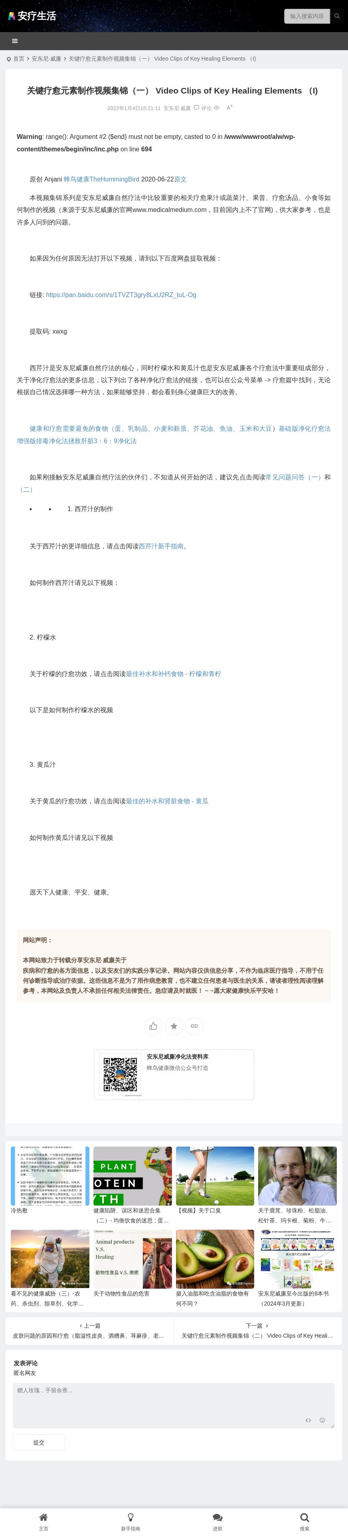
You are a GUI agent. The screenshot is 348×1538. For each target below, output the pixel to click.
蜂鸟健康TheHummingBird (101, 179)
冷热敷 (19, 1210)
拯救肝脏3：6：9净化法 (102, 441)
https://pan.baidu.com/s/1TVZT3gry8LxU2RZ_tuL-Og (121, 294)
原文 (180, 179)
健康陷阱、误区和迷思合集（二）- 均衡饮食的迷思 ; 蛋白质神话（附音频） (131, 1220)
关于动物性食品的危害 (121, 1293)
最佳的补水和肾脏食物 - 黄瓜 (167, 801)
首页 (18, 58)
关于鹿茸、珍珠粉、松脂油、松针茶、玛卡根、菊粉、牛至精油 (294, 1220)
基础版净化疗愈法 (305, 428)
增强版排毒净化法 (42, 441)
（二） (26, 489)
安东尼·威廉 (46, 58)
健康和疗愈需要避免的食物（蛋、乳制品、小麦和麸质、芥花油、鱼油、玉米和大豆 (151, 428)
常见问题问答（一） (294, 477)
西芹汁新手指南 (161, 546)
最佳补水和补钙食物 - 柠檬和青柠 (173, 673)
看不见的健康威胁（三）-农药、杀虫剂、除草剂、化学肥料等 (47, 1303)
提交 (39, 1442)
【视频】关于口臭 (198, 1210)
